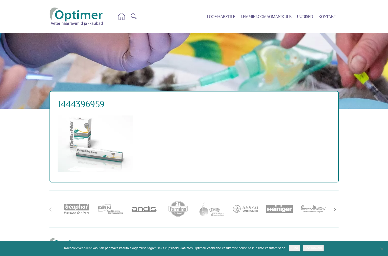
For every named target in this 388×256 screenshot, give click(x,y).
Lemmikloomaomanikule (266, 16)
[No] (381, 248)
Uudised (305, 16)
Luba (294, 248)
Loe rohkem (313, 248)
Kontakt (327, 16)
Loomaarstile (221, 16)
